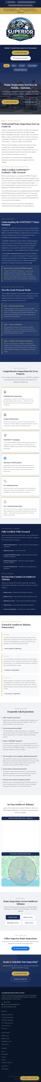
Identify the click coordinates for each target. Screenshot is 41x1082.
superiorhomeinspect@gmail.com (26, 2)
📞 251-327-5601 (10, 2)
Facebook (5, 1069)
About (14, 65)
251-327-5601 (6, 1002)
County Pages (32, 65)
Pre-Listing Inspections (7, 1023)
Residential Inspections (7, 1014)
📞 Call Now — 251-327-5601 (29, 1078)
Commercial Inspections (7, 1017)
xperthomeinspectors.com (9, 1006)
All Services (4, 1028)
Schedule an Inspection (30, 102)
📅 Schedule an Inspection (20, 58)
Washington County (13, 923)
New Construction (6, 1025)
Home (6, 65)
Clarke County (29, 923)
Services (22, 65)
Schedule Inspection (20, 70)
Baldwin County (28, 917)
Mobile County (13, 917)
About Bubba (5, 1054)
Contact (4, 1059)
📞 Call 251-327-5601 (20, 53)
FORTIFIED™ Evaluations (7, 1020)
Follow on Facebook (20, 948)
